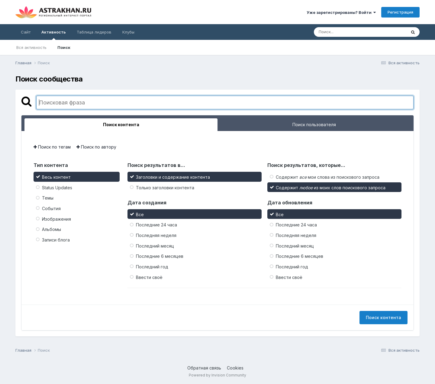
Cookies (235, 367)
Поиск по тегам (52, 146)
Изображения (56, 218)
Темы (47, 197)
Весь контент (56, 177)
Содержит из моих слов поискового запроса (330, 187)
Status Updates (57, 187)
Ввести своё (149, 277)
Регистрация (400, 12)
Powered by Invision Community (217, 375)
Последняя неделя (156, 235)
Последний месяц (155, 245)
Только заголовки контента (165, 187)
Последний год (152, 266)
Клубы (128, 32)
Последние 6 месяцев (159, 256)
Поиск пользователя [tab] (314, 124)
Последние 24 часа (156, 224)
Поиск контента (383, 317)
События (51, 208)
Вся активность (31, 47)
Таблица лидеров (94, 32)
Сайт (26, 32)
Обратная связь (204, 367)
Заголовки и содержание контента (173, 177)
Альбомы (51, 229)
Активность (53, 35)
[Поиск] (348, 32)
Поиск (63, 47)
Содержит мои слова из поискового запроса (327, 177)
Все (140, 214)
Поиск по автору (96, 146)
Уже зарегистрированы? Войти (341, 12)
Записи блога (56, 239)
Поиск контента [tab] (121, 124)
